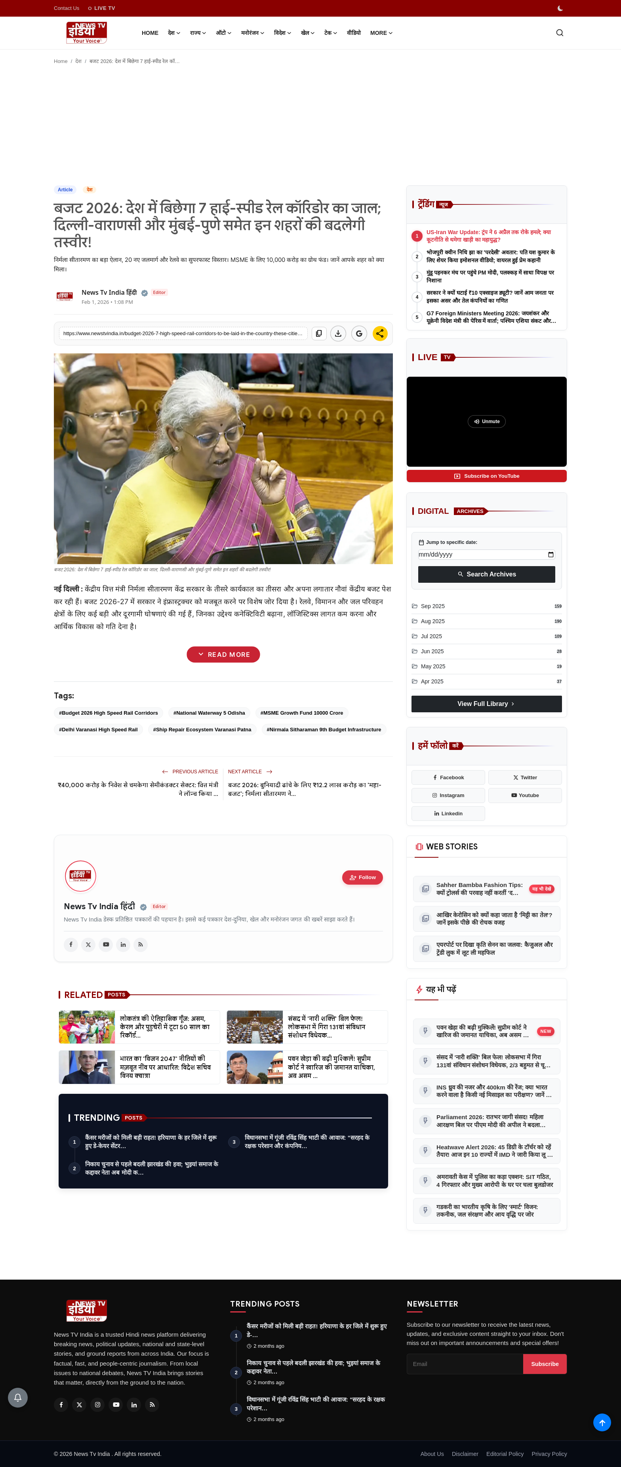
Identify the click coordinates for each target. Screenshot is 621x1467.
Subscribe (545, 1364)
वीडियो (354, 33)
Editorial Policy (505, 1454)
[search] (559, 32)
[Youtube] (116, 1405)
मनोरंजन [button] (253, 33)
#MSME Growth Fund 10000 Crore (302, 713)
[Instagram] (97, 1405)
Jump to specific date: (447, 542)
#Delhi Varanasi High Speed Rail (98, 730)
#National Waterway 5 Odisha (209, 713)
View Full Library (486, 704)
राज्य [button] (198, 33)
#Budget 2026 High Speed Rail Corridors (108, 713)
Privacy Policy (549, 1454)
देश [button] (174, 33)
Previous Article (190, 772)
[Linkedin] (134, 1405)
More (381, 33)
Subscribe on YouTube (486, 476)
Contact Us (66, 8)
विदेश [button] (282, 33)
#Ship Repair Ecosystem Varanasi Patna (202, 730)
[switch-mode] (561, 8)
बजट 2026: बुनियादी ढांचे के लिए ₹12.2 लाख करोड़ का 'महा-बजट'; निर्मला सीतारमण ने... (304, 789)
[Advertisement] (310, 126)
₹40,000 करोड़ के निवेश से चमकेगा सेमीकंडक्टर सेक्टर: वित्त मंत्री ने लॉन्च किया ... (138, 789)
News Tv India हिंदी (99, 907)
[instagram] (448, 795)
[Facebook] (61, 1405)
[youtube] (106, 945)
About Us (432, 1454)
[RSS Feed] (152, 1405)
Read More (223, 654)
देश (78, 61)
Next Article (250, 772)
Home (150, 33)
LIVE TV (101, 8)
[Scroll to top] (602, 1422)
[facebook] (71, 945)
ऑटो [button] (224, 33)
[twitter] (88, 945)
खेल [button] (308, 33)
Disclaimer (465, 1454)
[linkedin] (123, 945)
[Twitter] (79, 1405)
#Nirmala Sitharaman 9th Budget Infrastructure (324, 730)
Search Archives (486, 574)
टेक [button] (330, 33)
